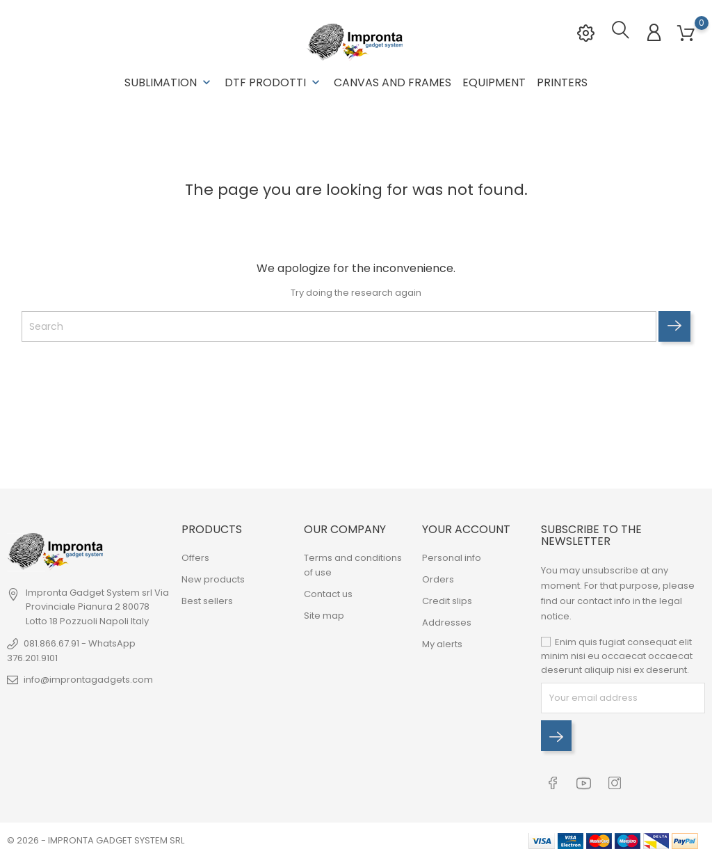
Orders (438, 578)
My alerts (442, 643)
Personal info (451, 557)
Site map (324, 614)
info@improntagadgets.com (88, 678)
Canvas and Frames (392, 82)
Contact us (328, 593)
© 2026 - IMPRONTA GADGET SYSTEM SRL (95, 838)
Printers (562, 82)
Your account (466, 529)
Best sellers (207, 600)
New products (213, 578)
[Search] (339, 325)
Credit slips (447, 600)
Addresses (446, 621)
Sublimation (168, 82)
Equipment (494, 82)
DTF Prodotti (274, 82)
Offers (195, 557)
